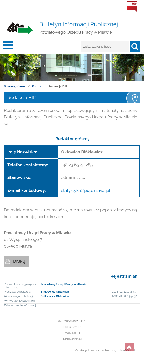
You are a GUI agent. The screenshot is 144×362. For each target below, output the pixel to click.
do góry (129, 347)
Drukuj (19, 261)
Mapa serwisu (72, 339)
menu (8, 46)
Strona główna (15, 86)
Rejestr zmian (123, 276)
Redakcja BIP (72, 333)
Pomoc (37, 86)
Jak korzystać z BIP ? (71, 321)
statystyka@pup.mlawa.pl (85, 190)
